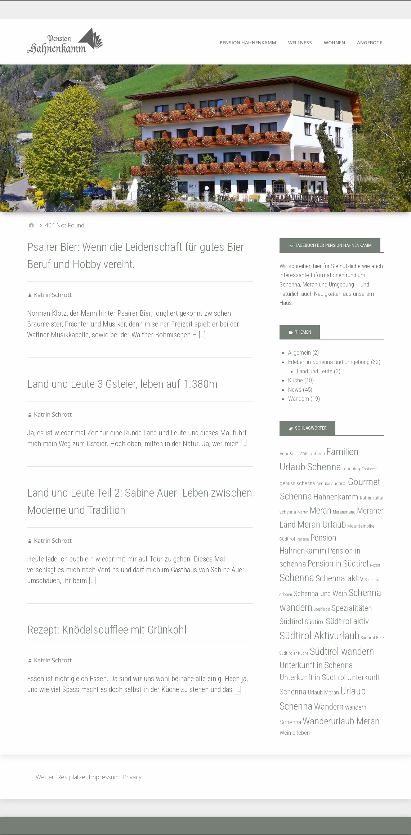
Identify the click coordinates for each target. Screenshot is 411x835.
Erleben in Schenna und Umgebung (329, 361)
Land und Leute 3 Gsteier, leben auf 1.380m (122, 384)
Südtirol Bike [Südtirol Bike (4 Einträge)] (372, 637)
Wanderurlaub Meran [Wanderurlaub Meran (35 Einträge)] (341, 721)
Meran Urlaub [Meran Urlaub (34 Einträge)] (321, 524)
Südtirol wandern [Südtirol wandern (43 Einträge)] (342, 651)
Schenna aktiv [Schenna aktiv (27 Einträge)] (339, 578)
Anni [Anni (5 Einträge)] (284, 453)
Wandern (298, 398)
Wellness (300, 42)
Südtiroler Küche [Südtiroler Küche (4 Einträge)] (294, 653)
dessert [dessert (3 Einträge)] (319, 454)
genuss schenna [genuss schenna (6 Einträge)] (297, 483)
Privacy (132, 777)
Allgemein (299, 352)
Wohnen (334, 42)
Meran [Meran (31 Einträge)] (320, 510)
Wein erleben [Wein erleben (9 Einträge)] (295, 732)
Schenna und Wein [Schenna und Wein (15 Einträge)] (320, 593)
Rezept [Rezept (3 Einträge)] (375, 565)
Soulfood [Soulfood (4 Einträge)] (322, 609)
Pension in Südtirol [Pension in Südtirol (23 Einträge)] (338, 564)
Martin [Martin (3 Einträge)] (303, 512)
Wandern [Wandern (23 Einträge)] (329, 707)
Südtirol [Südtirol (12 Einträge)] (315, 622)
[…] (202, 334)
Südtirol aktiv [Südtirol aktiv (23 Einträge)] (347, 621)
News (294, 389)
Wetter (45, 777)
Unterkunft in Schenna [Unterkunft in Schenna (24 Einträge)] (316, 665)
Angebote (369, 42)
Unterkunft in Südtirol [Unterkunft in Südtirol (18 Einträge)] (313, 677)
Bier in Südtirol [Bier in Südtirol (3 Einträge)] (301, 454)
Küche (295, 380)
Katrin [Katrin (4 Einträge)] (365, 498)
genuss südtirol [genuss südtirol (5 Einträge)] (331, 483)
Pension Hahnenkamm (248, 42)
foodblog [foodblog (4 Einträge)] (351, 468)
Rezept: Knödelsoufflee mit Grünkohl (107, 629)
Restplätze (71, 777)
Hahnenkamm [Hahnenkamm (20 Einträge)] (335, 497)
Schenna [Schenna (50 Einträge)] (297, 578)
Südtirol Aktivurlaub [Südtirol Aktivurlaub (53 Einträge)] (319, 636)
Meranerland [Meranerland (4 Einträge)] (344, 512)
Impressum (104, 777)
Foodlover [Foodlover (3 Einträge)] (369, 469)
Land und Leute (314, 371)
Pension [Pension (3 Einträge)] (302, 539)
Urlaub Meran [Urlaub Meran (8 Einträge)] (323, 692)
